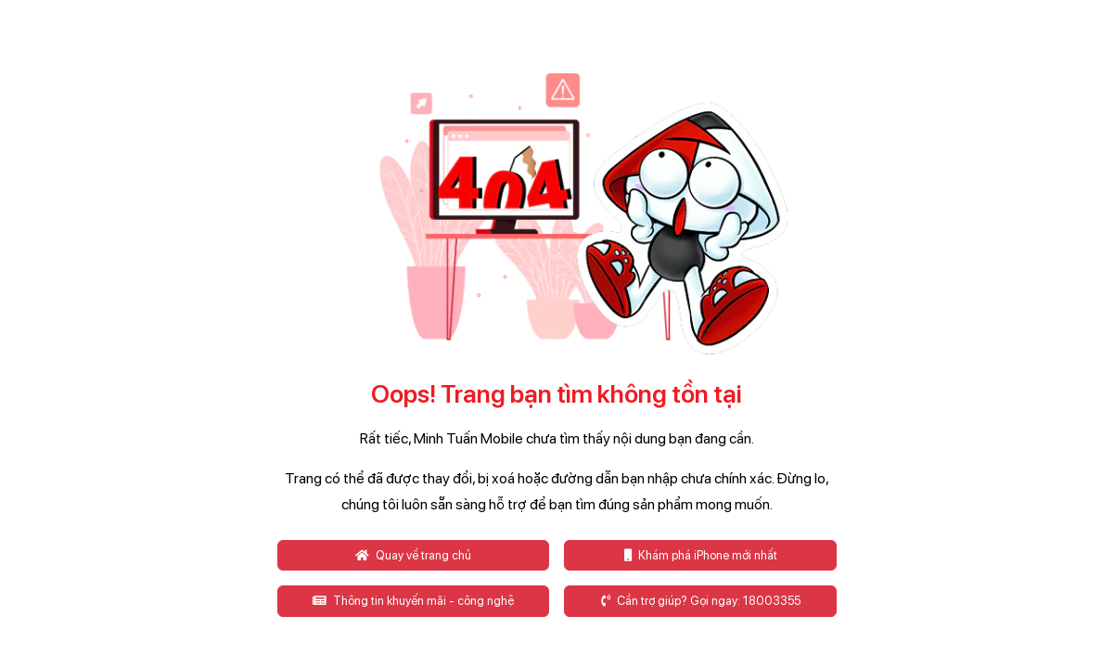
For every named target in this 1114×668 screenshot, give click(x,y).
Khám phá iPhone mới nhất (700, 555)
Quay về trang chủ (413, 555)
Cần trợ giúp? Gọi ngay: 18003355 (700, 601)
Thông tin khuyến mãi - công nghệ (413, 601)
